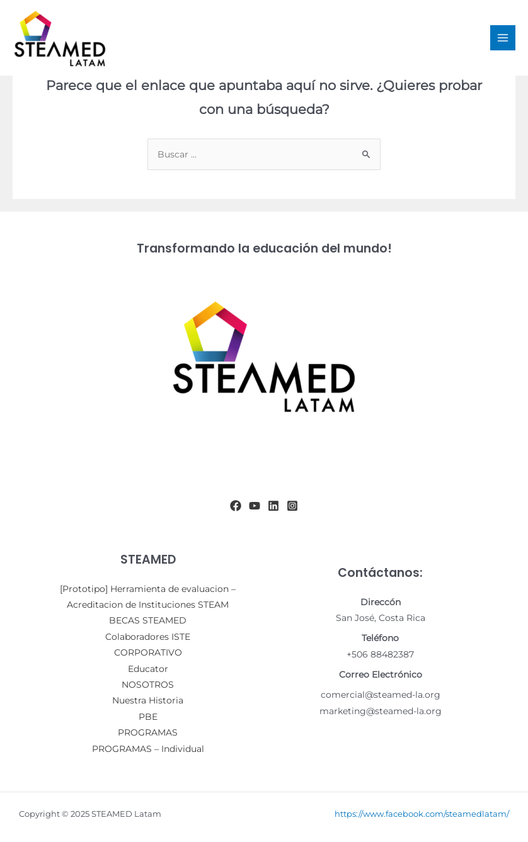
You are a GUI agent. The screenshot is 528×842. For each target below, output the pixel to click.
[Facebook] (235, 505)
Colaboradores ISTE (147, 637)
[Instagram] (292, 505)
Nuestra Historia (147, 700)
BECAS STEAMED (148, 620)
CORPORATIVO (148, 652)
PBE (148, 717)
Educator (148, 669)
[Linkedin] (273, 505)
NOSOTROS (148, 685)
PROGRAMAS (148, 732)
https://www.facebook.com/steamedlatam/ (422, 814)
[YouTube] (254, 505)
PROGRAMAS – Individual (148, 749)
